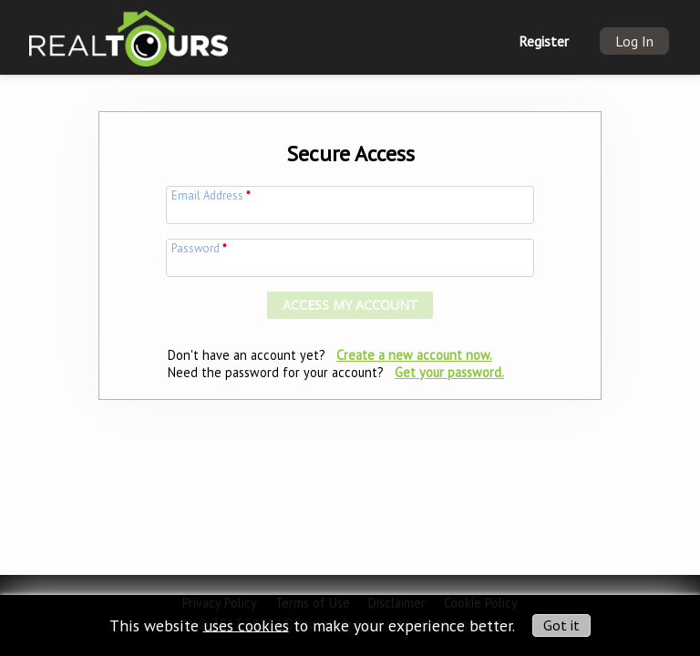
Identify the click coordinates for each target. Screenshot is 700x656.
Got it (561, 625)
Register (544, 41)
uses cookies (246, 624)
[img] (128, 32)
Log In (634, 41)
